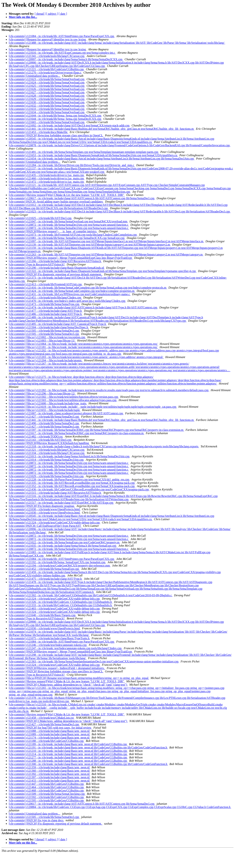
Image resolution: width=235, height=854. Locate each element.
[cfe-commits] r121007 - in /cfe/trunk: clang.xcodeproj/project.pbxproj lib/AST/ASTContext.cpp (66, 413)
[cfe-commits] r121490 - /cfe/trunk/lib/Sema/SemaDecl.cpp (44, 423)
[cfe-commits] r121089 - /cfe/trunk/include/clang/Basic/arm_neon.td (49, 734)
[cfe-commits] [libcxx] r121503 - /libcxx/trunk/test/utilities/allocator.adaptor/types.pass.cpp (63, 400)
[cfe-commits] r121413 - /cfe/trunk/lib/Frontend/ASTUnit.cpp (45, 284)
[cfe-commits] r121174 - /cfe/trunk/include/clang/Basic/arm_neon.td (49, 737)
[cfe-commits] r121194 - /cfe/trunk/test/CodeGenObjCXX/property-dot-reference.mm (60, 565)
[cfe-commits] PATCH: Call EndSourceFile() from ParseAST (45, 525)
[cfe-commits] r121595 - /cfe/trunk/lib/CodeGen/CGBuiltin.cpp (46, 800)
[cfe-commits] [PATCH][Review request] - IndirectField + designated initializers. (57, 668)
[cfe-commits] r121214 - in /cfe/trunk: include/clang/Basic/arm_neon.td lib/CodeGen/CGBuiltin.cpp (68, 754)
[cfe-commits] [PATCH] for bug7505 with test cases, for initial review (50, 727)
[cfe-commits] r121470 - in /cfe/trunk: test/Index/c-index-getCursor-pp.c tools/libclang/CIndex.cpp (67, 300)
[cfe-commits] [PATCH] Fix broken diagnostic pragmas (42, 506)
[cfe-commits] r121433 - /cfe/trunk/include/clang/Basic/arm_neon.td (49, 780)
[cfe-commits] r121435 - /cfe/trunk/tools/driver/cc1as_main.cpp (47, 175)
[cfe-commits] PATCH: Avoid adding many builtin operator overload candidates (56, 201)
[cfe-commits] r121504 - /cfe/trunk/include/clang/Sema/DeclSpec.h (49, 327)
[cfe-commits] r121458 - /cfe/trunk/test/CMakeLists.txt (42, 717)
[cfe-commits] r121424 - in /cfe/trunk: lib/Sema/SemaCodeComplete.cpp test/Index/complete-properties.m (72, 290)
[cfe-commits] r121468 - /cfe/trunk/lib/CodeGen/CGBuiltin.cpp (46, 790)
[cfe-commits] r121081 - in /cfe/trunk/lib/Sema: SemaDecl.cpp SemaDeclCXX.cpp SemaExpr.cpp (67, 238)
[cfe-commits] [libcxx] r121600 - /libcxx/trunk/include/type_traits (48, 403)
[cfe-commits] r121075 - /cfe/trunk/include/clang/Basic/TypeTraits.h (49, 638)
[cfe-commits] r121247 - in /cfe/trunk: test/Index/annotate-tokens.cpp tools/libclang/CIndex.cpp (65, 648)
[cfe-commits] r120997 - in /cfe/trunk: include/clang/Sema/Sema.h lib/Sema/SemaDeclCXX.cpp (66, 59)
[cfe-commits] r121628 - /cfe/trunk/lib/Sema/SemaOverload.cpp (47, 95)
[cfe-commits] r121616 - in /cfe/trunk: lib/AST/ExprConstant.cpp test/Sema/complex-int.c (62, 52)
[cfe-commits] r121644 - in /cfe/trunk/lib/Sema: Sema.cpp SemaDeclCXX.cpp (55, 115)
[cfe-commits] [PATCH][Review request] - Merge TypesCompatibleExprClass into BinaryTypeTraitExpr (71, 257)
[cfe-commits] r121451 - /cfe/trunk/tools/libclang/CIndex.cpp (45, 297)
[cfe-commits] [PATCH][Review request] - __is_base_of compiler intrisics (53, 231)
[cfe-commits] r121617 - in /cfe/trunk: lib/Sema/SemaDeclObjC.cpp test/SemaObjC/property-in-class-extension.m (76, 433)
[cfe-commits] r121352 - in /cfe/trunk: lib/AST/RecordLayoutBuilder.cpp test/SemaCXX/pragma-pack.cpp (72, 486)
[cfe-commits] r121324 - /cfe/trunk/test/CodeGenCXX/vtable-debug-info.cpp (54, 522)
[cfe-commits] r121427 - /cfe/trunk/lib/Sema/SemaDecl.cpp (44, 416)
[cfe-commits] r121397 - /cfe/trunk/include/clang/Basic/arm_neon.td (49, 777)
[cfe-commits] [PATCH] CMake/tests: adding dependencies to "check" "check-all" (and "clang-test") (68, 684)
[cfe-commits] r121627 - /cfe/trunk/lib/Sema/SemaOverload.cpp (47, 92)
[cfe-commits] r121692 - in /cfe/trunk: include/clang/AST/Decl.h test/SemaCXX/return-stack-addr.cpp (69, 125)
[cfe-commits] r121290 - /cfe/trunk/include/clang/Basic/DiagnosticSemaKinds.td (57, 267)
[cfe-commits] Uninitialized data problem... (35, 75)
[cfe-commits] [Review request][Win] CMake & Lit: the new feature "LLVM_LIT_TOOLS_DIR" (67, 194)
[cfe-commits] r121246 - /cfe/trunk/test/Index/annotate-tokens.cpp (48, 644)
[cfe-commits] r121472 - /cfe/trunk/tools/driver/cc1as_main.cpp (47, 181)
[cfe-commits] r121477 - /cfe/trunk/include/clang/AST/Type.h (45, 310)
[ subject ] (52, 13)
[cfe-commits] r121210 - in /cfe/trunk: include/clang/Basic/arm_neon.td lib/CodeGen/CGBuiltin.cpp (68, 750)
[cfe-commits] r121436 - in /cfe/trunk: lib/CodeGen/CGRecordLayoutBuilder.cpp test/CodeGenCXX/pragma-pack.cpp (79, 489)
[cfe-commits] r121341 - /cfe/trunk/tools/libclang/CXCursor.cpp (47, 56)
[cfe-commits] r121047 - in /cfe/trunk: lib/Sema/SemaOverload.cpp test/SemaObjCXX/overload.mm (68, 221)
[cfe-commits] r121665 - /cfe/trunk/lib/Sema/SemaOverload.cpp (47, 122)
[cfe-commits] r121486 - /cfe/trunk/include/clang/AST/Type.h (45, 314)
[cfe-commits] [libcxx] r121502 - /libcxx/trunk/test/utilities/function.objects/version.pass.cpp (64, 396)
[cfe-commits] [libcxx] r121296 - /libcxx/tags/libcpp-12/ (42, 393)
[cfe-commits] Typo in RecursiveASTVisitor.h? (37, 264)
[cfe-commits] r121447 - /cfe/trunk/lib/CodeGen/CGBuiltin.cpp (46, 783)
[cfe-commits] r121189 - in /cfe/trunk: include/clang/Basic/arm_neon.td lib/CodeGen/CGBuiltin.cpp (68, 744)
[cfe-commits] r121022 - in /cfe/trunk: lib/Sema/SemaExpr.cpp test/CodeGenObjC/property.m (64, 542)
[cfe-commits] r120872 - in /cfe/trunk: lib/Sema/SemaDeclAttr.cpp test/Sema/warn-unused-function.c (69, 224)
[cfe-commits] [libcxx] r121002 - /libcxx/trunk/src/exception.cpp (47, 337)
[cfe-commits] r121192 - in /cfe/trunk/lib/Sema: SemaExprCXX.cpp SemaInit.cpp (57, 562)
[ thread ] (40, 13)
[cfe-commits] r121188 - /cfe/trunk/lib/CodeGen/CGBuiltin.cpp (46, 740)
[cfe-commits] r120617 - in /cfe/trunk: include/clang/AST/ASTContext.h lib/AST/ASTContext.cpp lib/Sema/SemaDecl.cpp (82, 198)
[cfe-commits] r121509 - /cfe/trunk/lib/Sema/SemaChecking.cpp (47, 793)
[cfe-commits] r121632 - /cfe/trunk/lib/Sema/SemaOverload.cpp (47, 105)
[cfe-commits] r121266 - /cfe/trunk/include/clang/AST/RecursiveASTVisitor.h (55, 261)
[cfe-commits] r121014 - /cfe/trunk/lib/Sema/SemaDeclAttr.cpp (46, 459)
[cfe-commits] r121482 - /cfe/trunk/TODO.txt (36, 436)
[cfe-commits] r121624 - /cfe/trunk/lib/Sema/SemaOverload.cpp (47, 82)
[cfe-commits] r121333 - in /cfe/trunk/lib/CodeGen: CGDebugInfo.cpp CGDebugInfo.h (61, 605)
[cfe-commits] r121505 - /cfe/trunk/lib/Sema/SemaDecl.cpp (44, 330)
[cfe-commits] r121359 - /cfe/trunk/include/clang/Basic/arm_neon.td (49, 767)
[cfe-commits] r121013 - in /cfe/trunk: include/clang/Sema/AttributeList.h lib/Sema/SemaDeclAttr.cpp (69, 456)
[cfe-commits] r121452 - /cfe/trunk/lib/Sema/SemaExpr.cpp (44, 568)
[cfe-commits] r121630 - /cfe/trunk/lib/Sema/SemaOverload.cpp (47, 102)
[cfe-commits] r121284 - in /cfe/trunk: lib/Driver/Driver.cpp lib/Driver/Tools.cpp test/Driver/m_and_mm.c (72, 165)
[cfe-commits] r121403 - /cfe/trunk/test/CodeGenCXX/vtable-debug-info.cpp (54, 608)
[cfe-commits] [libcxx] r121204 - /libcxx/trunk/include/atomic (46, 360)
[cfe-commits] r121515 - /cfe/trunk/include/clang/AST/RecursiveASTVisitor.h (55, 492)
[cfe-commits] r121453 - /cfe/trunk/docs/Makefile (38, 132)
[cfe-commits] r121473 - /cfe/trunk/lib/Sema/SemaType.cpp (44, 304)
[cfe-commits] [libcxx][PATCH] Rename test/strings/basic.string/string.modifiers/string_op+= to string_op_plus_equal (79, 678)
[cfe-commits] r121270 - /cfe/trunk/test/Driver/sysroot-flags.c (45, 72)
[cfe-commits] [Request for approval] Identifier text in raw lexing (47, 39)
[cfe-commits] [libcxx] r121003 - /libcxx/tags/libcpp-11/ (42, 340)
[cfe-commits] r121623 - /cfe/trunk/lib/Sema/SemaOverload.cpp (47, 79)
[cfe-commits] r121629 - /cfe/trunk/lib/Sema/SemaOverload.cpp (47, 99)
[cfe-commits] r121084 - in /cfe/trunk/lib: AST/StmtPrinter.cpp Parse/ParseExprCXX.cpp (62, 36)
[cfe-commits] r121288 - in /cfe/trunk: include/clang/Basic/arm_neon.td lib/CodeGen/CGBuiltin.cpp (68, 760)
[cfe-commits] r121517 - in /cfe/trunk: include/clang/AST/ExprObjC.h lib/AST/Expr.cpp (61, 502)
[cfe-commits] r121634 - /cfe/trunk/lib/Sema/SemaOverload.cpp (47, 112)
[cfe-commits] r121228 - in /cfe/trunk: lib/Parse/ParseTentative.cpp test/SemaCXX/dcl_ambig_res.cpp (69, 479)
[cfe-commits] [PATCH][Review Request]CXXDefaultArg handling (49, 443)
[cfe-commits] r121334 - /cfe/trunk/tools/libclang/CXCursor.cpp (47, 453)
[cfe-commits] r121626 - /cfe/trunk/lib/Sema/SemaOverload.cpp (47, 89)
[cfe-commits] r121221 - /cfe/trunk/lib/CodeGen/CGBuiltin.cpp (46, 69)
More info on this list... (23, 17)
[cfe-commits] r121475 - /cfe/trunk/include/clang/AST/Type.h (45, 578)
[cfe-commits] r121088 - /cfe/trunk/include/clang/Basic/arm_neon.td (49, 730)
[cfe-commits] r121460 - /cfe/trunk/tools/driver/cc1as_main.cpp (47, 178)
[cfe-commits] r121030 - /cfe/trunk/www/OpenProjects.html (45, 509)
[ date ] (63, 13)
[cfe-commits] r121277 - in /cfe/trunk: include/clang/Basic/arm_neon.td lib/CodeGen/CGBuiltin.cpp (68, 757)
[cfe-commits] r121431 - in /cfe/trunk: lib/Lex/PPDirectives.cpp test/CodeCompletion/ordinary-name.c (70, 294)
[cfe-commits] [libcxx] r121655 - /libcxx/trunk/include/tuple (45, 410)
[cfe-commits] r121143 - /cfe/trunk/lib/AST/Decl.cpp (40, 439)
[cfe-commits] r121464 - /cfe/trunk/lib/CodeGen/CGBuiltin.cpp (46, 787)
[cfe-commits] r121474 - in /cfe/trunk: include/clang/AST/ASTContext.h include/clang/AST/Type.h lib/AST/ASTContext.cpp (83, 307)
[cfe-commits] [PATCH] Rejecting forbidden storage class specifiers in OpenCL (56, 135)
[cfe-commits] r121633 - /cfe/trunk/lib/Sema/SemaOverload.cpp (47, 108)
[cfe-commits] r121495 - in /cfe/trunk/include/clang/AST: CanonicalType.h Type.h (58, 324)
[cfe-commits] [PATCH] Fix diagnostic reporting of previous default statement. (55, 274)
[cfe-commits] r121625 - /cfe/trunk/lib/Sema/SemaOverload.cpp (47, 85)
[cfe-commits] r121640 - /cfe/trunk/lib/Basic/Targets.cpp (42, 615)
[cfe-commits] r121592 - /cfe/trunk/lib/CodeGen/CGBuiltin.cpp (46, 797)
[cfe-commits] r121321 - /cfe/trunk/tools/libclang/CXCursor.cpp (47, 449)
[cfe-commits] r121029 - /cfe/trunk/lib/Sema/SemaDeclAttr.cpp (46, 476)
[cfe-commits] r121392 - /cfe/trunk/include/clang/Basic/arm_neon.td (49, 774)
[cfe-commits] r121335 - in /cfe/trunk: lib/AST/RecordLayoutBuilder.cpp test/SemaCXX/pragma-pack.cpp (72, 482)
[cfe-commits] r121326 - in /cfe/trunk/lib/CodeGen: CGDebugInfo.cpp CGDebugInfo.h (61, 601)
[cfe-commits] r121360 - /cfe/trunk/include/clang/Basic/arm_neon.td (49, 770)
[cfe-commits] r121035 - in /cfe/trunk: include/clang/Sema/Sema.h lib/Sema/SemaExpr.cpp (63, 545)
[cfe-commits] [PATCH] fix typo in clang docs (36, 820)
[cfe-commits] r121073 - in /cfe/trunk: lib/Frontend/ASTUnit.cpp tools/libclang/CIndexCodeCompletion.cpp (73, 234)
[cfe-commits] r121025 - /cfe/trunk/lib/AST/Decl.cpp (40, 218)
